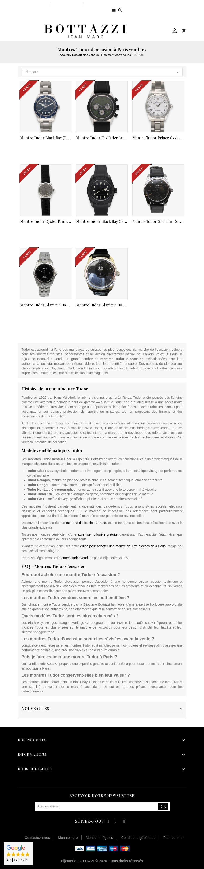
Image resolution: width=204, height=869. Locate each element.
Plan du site (173, 838)
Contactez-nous (37, 838)
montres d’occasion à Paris (86, 523)
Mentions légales (99, 838)
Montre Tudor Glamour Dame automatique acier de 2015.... (70, 304)
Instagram (124, 822)
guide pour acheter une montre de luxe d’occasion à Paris (123, 546)
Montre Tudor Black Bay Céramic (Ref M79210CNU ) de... (124, 221)
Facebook (107, 822)
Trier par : (102, 72)
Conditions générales (138, 838)
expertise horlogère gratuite (97, 534)
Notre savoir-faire (67, 5)
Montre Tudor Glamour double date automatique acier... (124, 304)
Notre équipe (97, 5)
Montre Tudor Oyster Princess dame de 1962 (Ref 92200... (69, 221)
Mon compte (174, 30)
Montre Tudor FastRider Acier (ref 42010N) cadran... (121, 137)
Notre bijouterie (34, 5)
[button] (18, 853)
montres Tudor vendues (76, 558)
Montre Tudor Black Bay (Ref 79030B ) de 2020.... (62, 137)
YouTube (116, 822)
